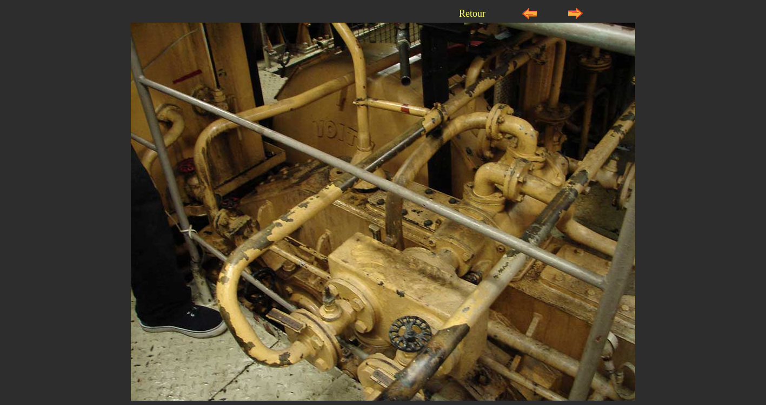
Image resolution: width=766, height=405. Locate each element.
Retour (472, 13)
